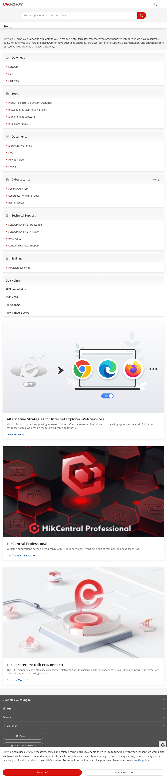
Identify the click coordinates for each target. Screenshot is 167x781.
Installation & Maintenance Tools (27, 109)
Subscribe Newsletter (23, 745)
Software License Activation (24, 231)
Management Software (21, 116)
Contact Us (23, 736)
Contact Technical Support (23, 245)
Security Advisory (18, 188)
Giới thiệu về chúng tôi (17, 700)
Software (13, 66)
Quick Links (10, 726)
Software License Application (25, 224)
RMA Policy (14, 238)
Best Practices (16, 202)
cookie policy (141, 760)
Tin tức (7, 708)
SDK (10, 73)
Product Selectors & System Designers (30, 102)
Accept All (42, 772)
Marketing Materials (20, 145)
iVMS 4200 (11, 297)
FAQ (10, 152)
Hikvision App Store (17, 312)
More (156, 179)
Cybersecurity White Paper (23, 195)
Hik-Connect (12, 304)
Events (7, 717)
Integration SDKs (18, 123)
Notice (12, 166)
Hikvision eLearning (19, 267)
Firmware (13, 80)
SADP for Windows (16, 289)
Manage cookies (124, 772)
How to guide (16, 159)
